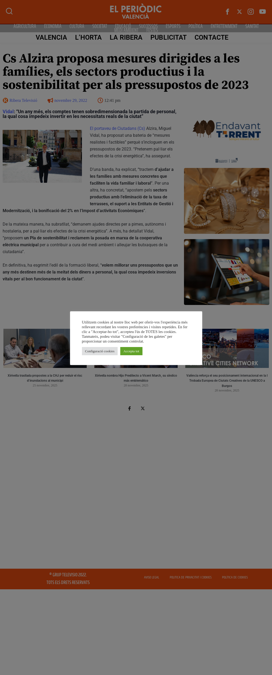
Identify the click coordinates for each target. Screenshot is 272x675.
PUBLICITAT (168, 37)
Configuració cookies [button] (100, 351)
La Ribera (126, 37)
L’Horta (88, 37)
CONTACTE (211, 37)
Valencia (51, 37)
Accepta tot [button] (131, 351)
